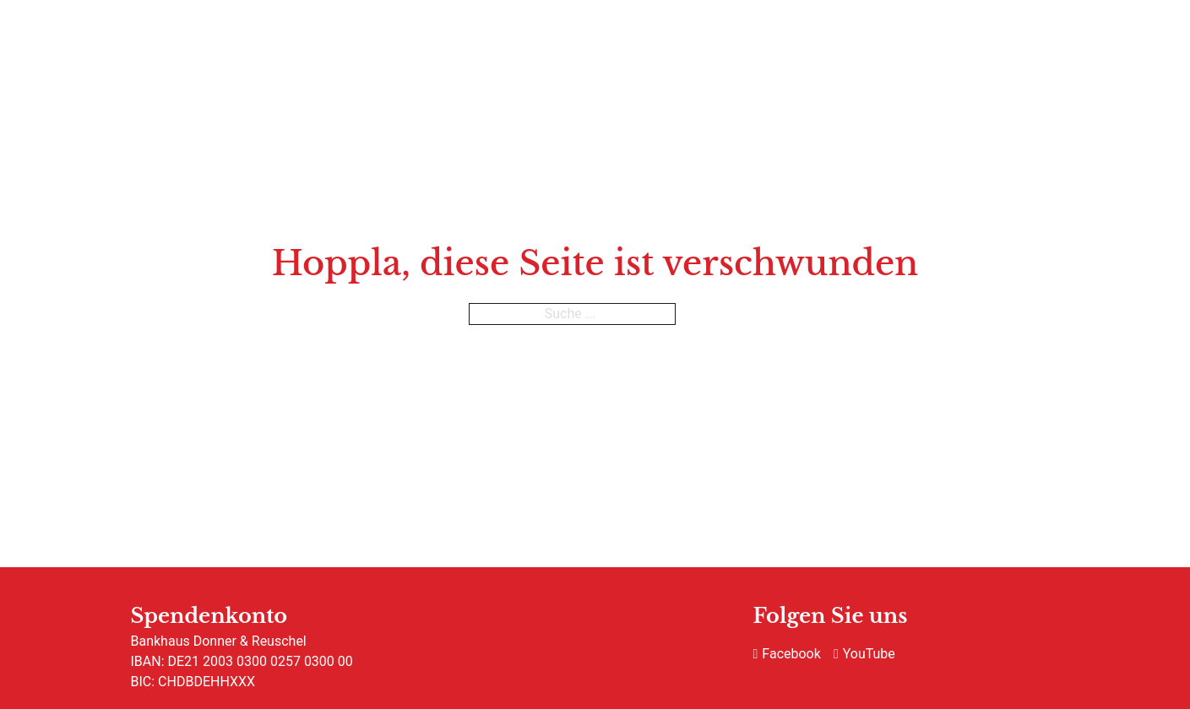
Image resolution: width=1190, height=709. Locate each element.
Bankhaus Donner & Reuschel (219, 641)
